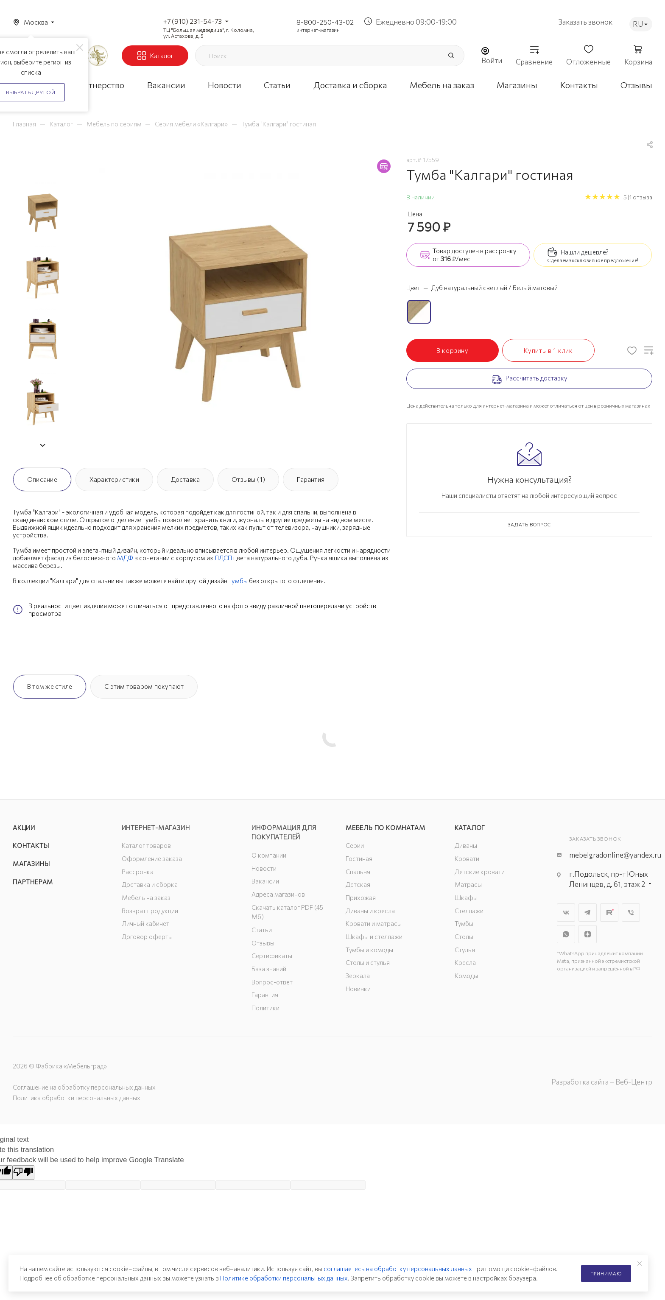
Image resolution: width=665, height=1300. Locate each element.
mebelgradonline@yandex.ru (615, 854)
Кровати (467, 858)
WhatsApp (566, 934)
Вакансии (265, 881)
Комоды (466, 975)
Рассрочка (138, 871)
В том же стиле (49, 686)
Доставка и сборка (150, 884)
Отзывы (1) (248, 479)
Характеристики (114, 479)
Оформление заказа (152, 858)
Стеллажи (469, 910)
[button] (42, 445)
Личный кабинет (145, 923)
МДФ (125, 558)
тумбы (238, 580)
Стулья (465, 949)
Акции (24, 827)
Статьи (261, 930)
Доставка (185, 479)
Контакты (31, 845)
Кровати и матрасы (374, 923)
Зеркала (358, 975)
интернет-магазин (318, 29)
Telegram (587, 912)
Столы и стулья (368, 962)
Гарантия (310, 479)
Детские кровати (480, 871)
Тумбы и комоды (369, 949)
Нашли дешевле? (585, 252)
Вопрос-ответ (272, 982)
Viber (631, 912)
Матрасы (468, 884)
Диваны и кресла (370, 910)
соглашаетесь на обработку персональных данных (398, 1268)
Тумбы (464, 923)
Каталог (470, 827)
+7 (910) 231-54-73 (192, 21)
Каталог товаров (146, 845)
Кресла (465, 962)
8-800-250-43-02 (325, 22)
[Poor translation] (23, 1172)
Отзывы (262, 943)
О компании (268, 855)
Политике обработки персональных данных (284, 1278)
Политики (265, 1008)
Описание (42, 479)
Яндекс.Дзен (587, 934)
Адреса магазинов (278, 894)
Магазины (31, 863)
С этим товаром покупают (144, 686)
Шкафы (466, 897)
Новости (264, 868)
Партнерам (33, 882)
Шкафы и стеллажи (374, 936)
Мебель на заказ (146, 897)
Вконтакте (566, 912)
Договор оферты (147, 936)
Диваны (466, 845)
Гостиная (359, 858)
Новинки (358, 988)
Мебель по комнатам (385, 827)
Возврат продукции (150, 910)
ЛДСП (223, 558)
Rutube (609, 912)
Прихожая (361, 897)
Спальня (358, 871)
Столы (464, 936)
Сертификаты (271, 955)
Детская (358, 884)
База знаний (268, 969)
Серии (355, 845)
